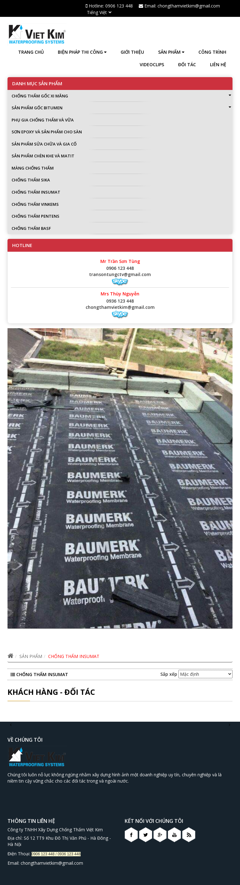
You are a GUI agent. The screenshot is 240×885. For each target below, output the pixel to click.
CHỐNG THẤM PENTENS (35, 216)
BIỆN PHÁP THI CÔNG (82, 52)
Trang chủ (31, 52)
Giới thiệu (132, 52)
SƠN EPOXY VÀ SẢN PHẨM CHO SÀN (47, 132)
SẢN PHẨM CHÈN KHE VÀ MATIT (43, 156)
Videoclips (152, 64)
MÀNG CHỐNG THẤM (33, 168)
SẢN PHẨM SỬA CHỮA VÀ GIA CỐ (44, 144)
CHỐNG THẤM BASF (31, 228)
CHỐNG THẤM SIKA (31, 180)
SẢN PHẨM (171, 52)
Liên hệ (218, 64)
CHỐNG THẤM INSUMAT (36, 192)
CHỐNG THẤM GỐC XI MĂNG (121, 96)
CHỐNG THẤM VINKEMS (35, 204)
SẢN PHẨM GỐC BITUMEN (121, 108)
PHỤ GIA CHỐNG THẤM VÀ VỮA (43, 120)
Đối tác (187, 64)
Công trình (212, 52)
